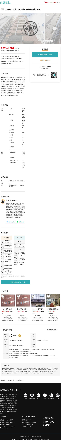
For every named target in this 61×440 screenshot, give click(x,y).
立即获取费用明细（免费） (22, 282)
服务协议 (39, 436)
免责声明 (33, 436)
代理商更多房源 (52, 330)
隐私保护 (22, 436)
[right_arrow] (58, 307)
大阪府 (4, 56)
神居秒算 (3, 380)
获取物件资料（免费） (45, 54)
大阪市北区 (9, 56)
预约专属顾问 (45, 60)
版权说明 (27, 436)
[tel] (45, 2)
